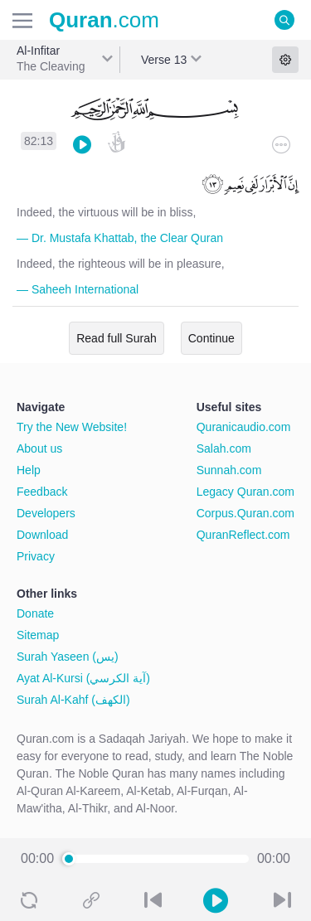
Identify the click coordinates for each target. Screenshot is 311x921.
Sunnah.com (229, 470)
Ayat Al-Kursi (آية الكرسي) (83, 678)
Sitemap (38, 635)
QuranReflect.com (243, 534)
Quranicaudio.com (244, 427)
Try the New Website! (72, 427)
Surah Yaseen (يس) (68, 656)
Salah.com (224, 448)
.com (104, 19)
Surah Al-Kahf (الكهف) (73, 699)
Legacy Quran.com (245, 491)
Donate (35, 613)
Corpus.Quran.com (245, 513)
